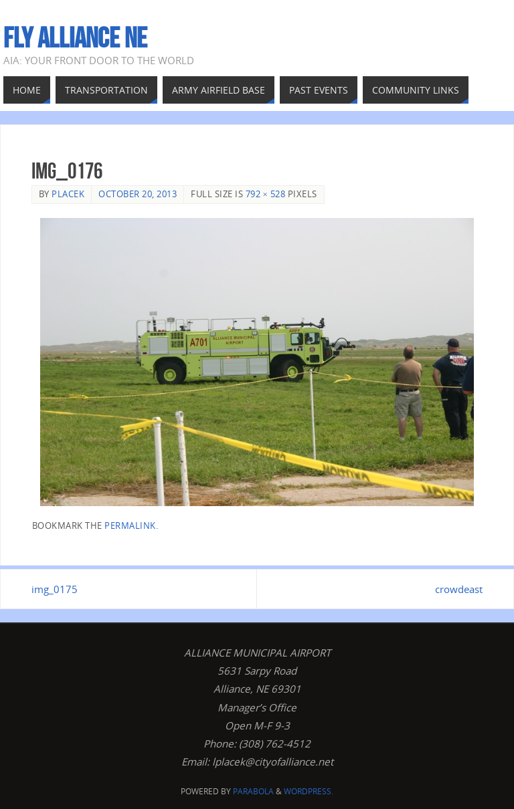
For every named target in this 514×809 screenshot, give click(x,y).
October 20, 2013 (137, 194)
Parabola (253, 791)
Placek (68, 194)
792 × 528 (266, 194)
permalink (130, 525)
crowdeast (459, 589)
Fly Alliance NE (75, 37)
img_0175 (54, 589)
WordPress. (308, 791)
